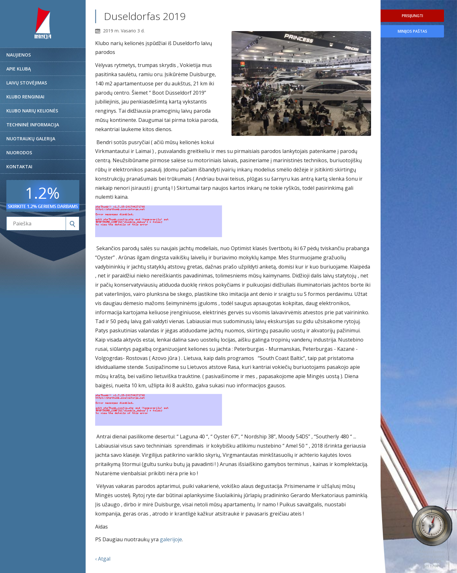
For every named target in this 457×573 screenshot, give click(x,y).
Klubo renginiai (25, 97)
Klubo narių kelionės (32, 111)
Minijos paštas (412, 31)
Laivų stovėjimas (26, 83)
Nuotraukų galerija (30, 139)
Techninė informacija (32, 125)
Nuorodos (19, 153)
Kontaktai (19, 166)
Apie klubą (18, 69)
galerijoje (171, 539)
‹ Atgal (102, 558)
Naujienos (18, 55)
